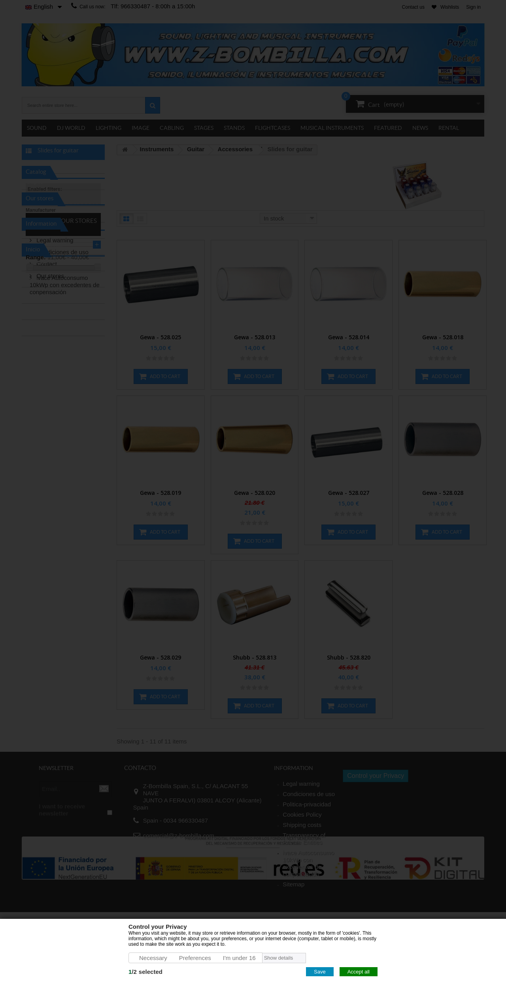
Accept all (358, 972)
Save (320, 972)
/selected (145, 971)
